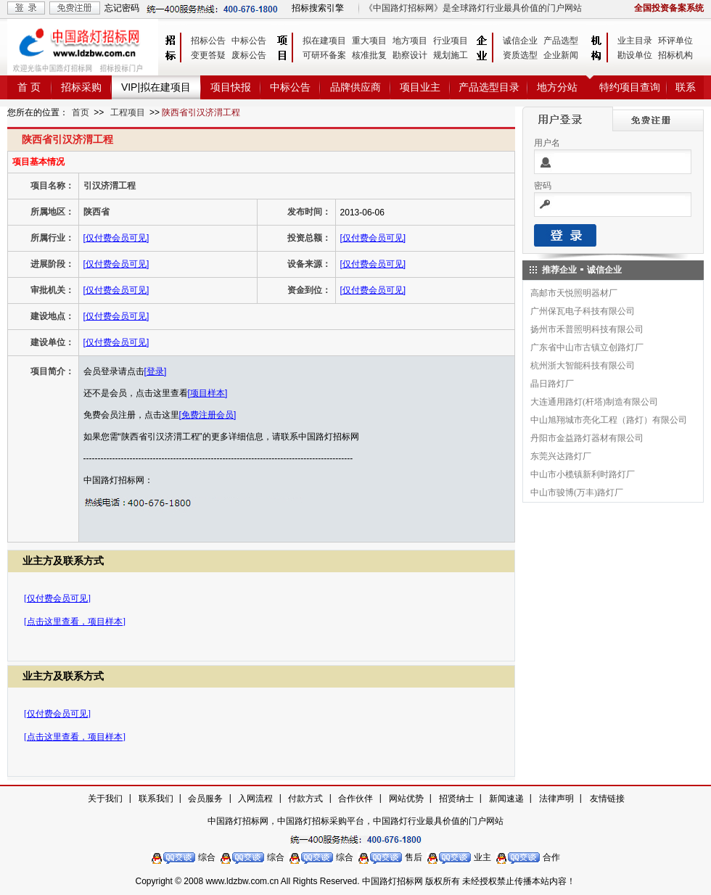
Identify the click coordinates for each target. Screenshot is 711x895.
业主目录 (634, 41)
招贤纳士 (456, 798)
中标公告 (248, 41)
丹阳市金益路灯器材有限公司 (587, 438)
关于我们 (105, 798)
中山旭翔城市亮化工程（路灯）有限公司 (608, 420)
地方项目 (410, 41)
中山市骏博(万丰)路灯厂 (576, 492)
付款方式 (305, 798)
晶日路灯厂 (552, 384)
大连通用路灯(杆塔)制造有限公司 (594, 402)
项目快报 (230, 87)
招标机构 (675, 55)
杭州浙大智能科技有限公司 (582, 365)
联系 (685, 87)
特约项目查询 (629, 87)
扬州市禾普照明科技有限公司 (587, 329)
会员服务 (205, 798)
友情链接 (607, 798)
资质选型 (520, 55)
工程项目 (127, 112)
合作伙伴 (355, 798)
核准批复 (369, 55)
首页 (80, 112)
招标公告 (208, 41)
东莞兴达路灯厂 (560, 456)
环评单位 (675, 41)
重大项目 (369, 41)
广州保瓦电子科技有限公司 (582, 311)
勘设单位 (634, 55)
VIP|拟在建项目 (156, 87)
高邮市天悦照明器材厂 (573, 293)
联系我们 (156, 798)
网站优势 (406, 798)
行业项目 (450, 41)
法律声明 (556, 798)
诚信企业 (520, 41)
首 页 (29, 87)
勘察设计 (410, 55)
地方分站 (557, 87)
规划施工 (450, 55)
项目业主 (420, 87)
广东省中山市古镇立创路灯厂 (587, 347)
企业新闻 (560, 55)
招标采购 (81, 87)
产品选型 (560, 41)
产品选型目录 (489, 87)
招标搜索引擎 (318, 8)
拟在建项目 (324, 41)
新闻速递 (506, 798)
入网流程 (255, 798)
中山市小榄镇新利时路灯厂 (582, 474)
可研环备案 (324, 55)
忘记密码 (121, 8)
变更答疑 (208, 55)
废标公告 (248, 55)
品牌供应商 (355, 87)
